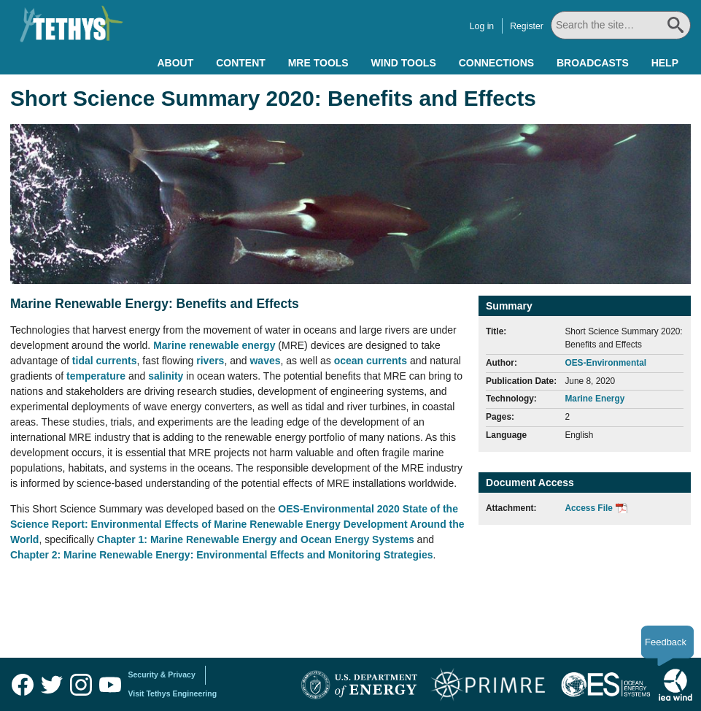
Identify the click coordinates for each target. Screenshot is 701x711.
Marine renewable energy (214, 345)
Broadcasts (593, 63)
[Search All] (621, 25)
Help (664, 63)
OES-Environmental (605, 363)
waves (264, 360)
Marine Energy (594, 398)
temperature (97, 376)
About (175, 63)
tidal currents (104, 360)
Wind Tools (403, 63)
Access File (588, 508)
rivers (210, 360)
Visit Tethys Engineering (172, 693)
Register (526, 26)
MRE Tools (318, 63)
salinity (167, 376)
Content (241, 63)
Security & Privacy (161, 674)
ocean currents (370, 360)
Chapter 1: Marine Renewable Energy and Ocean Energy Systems (255, 539)
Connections (496, 63)
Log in (482, 26)
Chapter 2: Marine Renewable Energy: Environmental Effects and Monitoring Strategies (221, 555)
